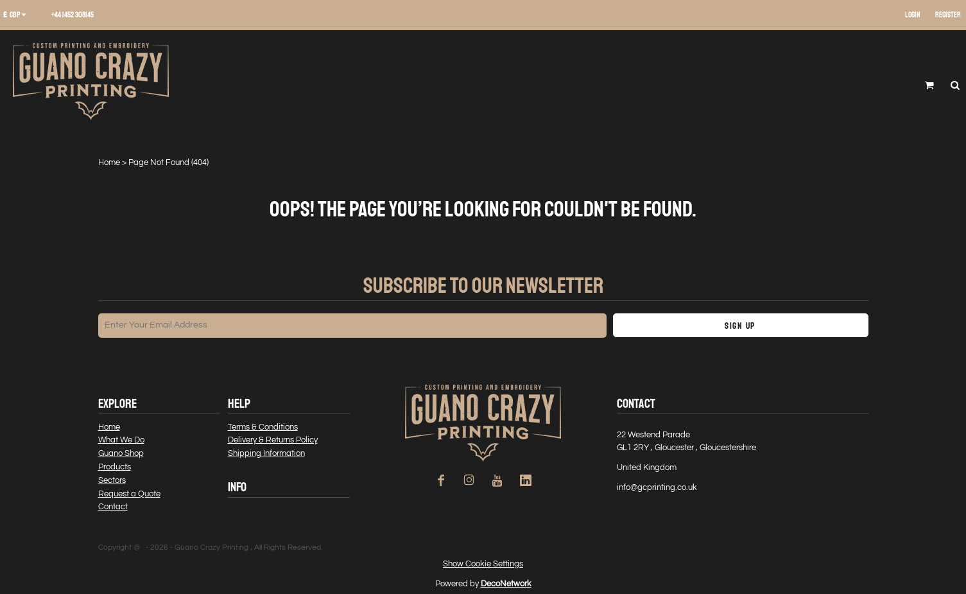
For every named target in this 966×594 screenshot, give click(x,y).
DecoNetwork (506, 583)
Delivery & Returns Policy (273, 439)
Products (114, 466)
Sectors (112, 480)
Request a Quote (129, 493)
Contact (113, 506)
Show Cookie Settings (483, 563)
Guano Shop (121, 453)
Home (109, 162)
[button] (19, 15)
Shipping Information (266, 453)
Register (948, 15)
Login (912, 15)
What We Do (121, 439)
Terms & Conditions (263, 427)
